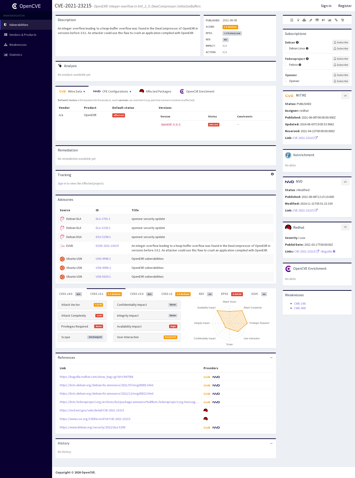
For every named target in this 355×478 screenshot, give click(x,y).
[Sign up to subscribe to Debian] (340, 42)
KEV (206, 294)
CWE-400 (300, 308)
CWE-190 (300, 303)
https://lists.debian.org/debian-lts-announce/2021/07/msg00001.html (106, 385)
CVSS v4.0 (70, 294)
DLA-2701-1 (103, 219)
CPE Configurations (112, 91)
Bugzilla (328, 251)
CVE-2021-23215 (73, 5)
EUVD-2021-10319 (107, 246)
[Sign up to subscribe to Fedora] (340, 64)
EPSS (232, 294)
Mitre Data (72, 91)
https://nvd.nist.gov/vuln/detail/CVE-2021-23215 (92, 410)
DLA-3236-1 (103, 228)
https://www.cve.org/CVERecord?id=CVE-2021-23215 (95, 419)
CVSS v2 (176, 294)
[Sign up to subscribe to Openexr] (340, 75)
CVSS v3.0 (141, 294)
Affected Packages (155, 91)
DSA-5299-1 (103, 237)
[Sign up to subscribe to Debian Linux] (340, 48)
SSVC (259, 294)
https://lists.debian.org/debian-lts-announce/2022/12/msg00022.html (106, 393)
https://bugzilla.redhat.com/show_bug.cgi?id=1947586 (96, 377)
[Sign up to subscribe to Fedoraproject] (340, 58)
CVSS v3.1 (106, 294)
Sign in (326, 5)
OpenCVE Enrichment (197, 91)
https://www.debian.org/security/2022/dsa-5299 (92, 427)
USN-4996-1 (103, 259)
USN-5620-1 (103, 276)
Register (345, 5)
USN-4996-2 (103, 268)
